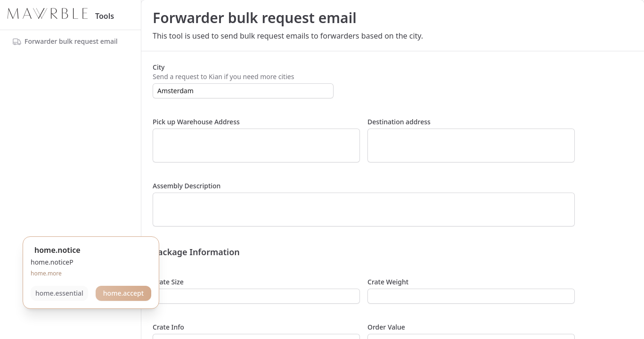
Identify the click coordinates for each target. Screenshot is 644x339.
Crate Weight (387, 281)
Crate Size (168, 281)
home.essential (59, 293)
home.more (46, 273)
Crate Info (168, 327)
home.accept (123, 293)
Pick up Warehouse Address (196, 121)
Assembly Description (186, 185)
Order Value (386, 327)
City (158, 67)
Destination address (399, 121)
